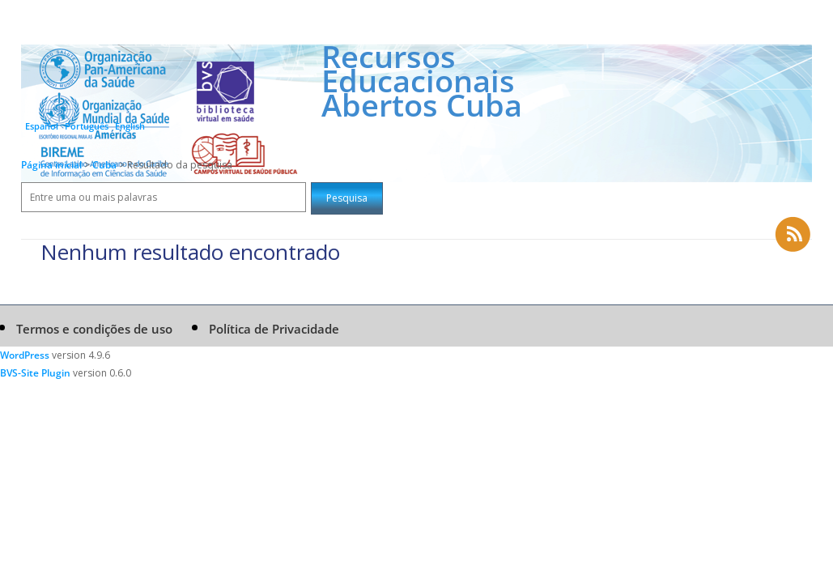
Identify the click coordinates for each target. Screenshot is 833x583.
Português (86, 126)
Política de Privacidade (274, 329)
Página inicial (51, 165)
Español (41, 126)
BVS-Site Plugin (35, 373)
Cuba (105, 165)
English (130, 126)
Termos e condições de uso (94, 329)
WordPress (24, 355)
